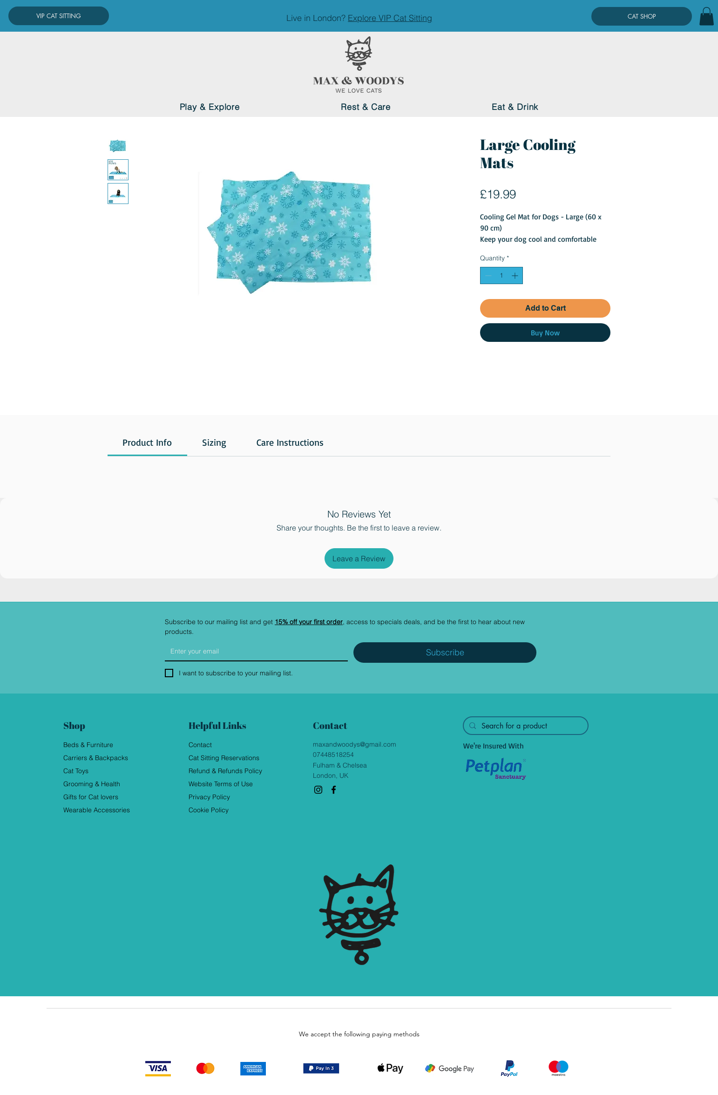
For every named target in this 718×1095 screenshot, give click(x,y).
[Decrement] (487, 275)
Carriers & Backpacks (95, 758)
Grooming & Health (91, 784)
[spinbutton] (501, 275)
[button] (706, 16)
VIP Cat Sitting (405, 18)
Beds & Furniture (88, 745)
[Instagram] (318, 789)
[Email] (253, 651)
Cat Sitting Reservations (224, 758)
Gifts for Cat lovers (90, 797)
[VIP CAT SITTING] (58, 16)
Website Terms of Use (221, 784)
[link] (147, 442)
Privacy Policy (209, 797)
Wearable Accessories (96, 810)
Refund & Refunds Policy (225, 771)
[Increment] (516, 275)
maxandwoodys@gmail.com (354, 744)
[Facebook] (333, 789)
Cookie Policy (209, 810)
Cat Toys (75, 771)
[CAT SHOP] (641, 16)
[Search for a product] (524, 726)
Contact (200, 745)
